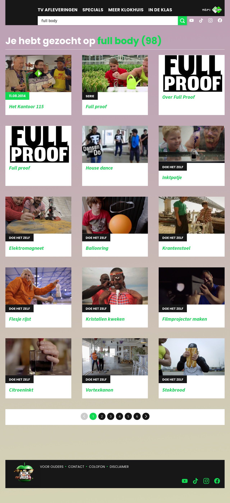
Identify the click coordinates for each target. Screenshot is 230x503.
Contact (76, 466)
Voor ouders (52, 466)
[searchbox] (108, 20)
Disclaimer (119, 466)
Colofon (97, 466)
